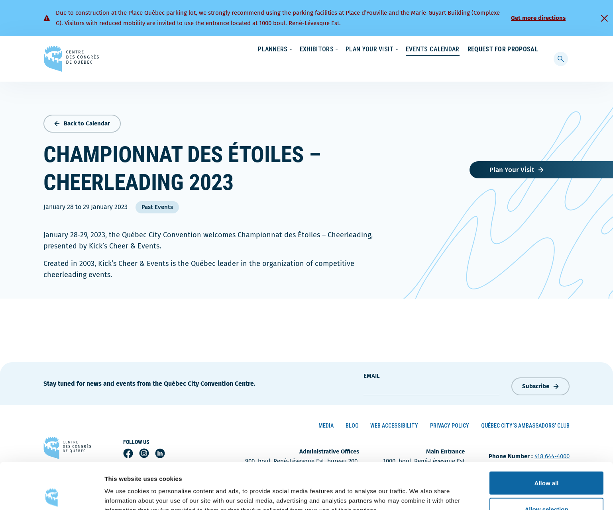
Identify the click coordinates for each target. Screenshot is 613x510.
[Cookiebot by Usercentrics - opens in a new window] (51, 494)
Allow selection (546, 462)
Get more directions (538, 17)
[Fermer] (604, 18)
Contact (505, 50)
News (444, 50)
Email (371, 373)
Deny (546, 488)
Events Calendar (425, 65)
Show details (418, 489)
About (473, 50)
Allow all (546, 436)
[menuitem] (534, 49)
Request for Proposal (503, 65)
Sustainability (407, 50)
